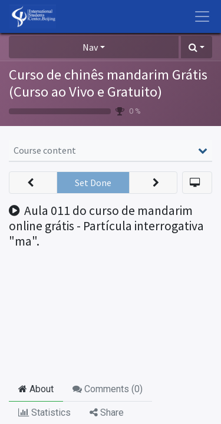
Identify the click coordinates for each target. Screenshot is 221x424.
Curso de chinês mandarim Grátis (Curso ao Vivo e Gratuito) (108, 83)
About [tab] (36, 389)
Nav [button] (90, 47)
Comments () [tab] (107, 389)
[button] (196, 47)
